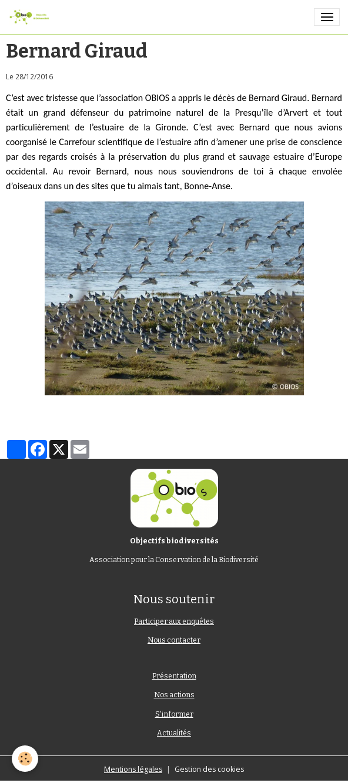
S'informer (174, 714)
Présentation (174, 676)
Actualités (174, 733)
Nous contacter (174, 640)
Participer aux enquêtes (174, 621)
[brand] (31, 17)
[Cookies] (25, 758)
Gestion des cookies (209, 769)
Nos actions (174, 695)
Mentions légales (133, 769)
